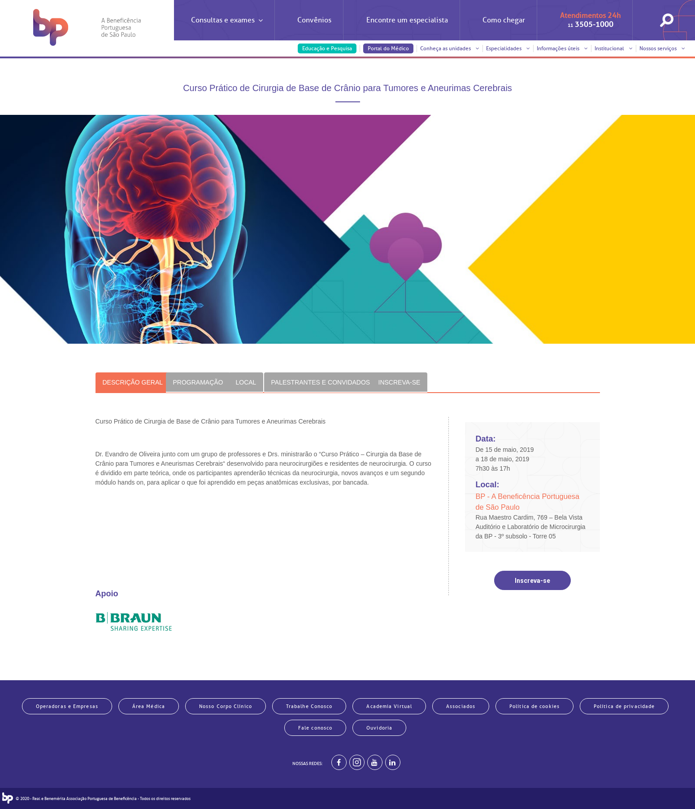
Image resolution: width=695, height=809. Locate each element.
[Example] (357, 762)
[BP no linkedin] (392, 762)
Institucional (614, 48)
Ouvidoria (379, 728)
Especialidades (508, 48)
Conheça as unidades (449, 48)
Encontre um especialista (407, 20)
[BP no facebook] (339, 762)
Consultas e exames (227, 28)
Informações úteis (562, 48)
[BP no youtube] (374, 762)
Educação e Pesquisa (327, 48)
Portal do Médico (388, 48)
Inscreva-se (532, 580)
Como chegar (503, 20)
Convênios (314, 20)
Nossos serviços (662, 48)
